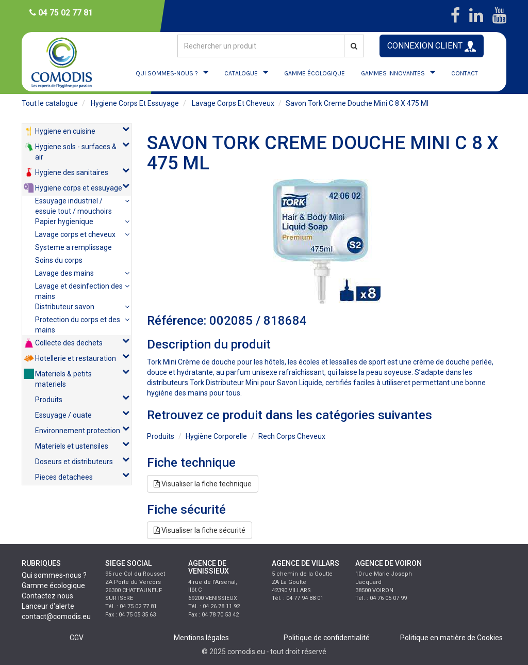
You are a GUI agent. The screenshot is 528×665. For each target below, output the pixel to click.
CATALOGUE (241, 73)
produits (160, 436)
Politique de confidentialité (327, 638)
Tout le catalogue (50, 103)
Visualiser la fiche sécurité (199, 530)
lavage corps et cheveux (233, 103)
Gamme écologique (53, 585)
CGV (77, 638)
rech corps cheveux (291, 436)
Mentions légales (201, 638)
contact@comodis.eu (56, 616)
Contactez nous (47, 596)
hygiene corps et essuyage (135, 103)
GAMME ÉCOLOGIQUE (314, 73)
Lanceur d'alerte (48, 606)
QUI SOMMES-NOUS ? (167, 73)
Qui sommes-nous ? (54, 575)
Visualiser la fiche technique (203, 484)
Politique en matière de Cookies (451, 638)
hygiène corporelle (216, 436)
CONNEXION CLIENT (431, 46)
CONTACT (464, 73)
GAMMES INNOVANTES (393, 73)
